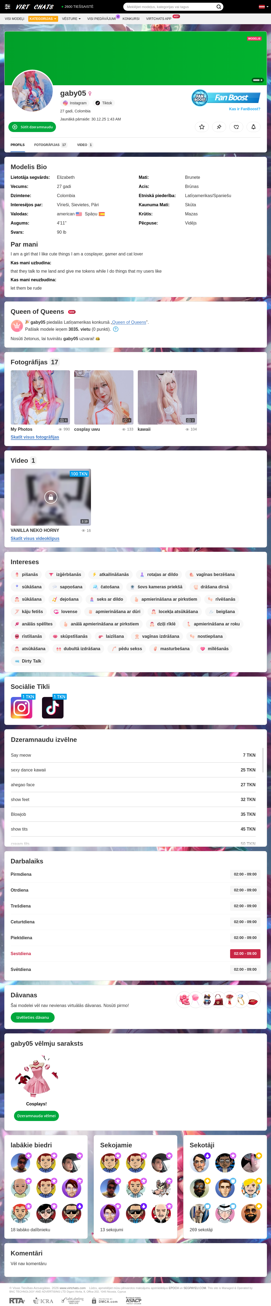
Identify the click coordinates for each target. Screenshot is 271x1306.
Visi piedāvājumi (103, 18)
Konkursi (131, 19)
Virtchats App (160, 18)
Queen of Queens (129, 322)
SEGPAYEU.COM (195, 1288)
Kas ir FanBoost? (245, 109)
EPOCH (174, 1288)
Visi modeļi (14, 19)
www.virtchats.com (72, 1288)
